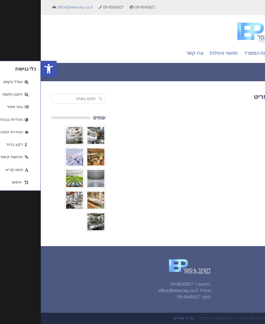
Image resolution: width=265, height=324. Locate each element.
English (248, 7)
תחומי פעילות (239, 288)
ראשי (246, 272)
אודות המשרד (238, 279)
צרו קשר (243, 296)
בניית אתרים (143, 318)
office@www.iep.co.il (33, 7)
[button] (8, 69)
